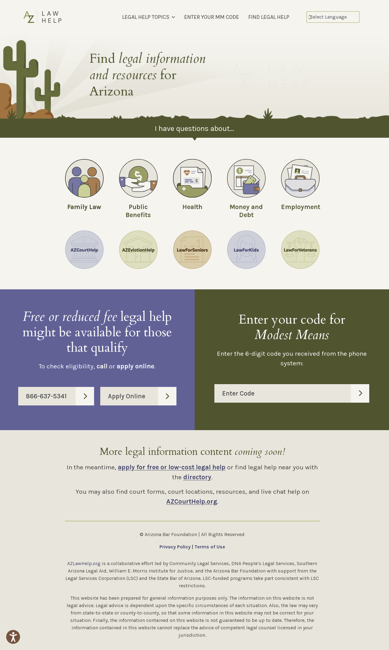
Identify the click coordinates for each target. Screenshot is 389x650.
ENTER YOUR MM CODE (211, 17)
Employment (300, 207)
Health (192, 207)
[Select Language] (333, 17)
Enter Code (296, 393)
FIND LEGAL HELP (268, 17)
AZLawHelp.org (84, 563)
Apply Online (142, 396)
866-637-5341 (60, 396)
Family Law (84, 207)
